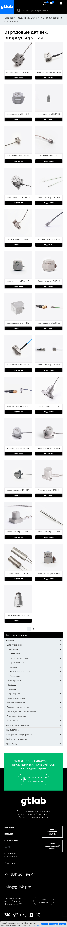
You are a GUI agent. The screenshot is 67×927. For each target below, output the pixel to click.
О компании (11, 840)
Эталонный (15, 654)
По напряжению (15, 680)
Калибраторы (12, 729)
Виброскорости (13, 694)
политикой (35, 925)
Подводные (15, 676)
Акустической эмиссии (16, 716)
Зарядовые (13, 649)
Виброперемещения (16, 698)
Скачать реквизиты (43, 901)
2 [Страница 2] (33, 629)
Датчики (10, 640)
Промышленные (17, 662)
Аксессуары (11, 743)
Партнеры (9, 863)
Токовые (12, 689)
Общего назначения (19, 658)
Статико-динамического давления (21, 711)
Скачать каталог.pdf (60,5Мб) (52, 831)
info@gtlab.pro (17, 887)
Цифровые (12, 685)
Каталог (8, 834)
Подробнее (18, 77)
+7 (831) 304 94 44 (20, 874)
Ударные (14, 667)
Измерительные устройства (19, 734)
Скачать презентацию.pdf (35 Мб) (52, 846)
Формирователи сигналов (18, 725)
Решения (9, 827)
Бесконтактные (13, 720)
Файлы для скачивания (10, 855)
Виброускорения (14, 645)
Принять (44, 924)
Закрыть (63, 924)
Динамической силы (16, 702)
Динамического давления (18, 707)
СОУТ (7, 847)
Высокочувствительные (20, 671)
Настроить (54, 924)
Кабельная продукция (16, 739)
